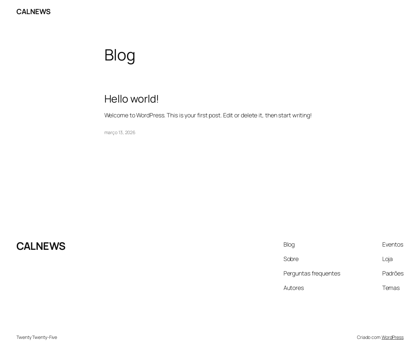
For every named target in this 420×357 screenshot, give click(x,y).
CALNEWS (33, 11)
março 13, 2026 (120, 132)
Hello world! (131, 99)
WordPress (393, 337)
